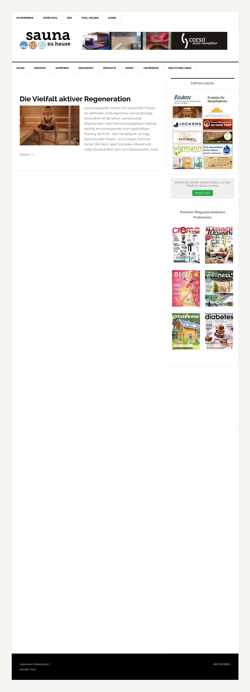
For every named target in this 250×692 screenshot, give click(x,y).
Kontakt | (25, 669)
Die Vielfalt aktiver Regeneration (75, 99)
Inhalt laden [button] (202, 193)
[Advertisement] (201, 396)
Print (33, 669)
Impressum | (27, 664)
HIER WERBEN (221, 664)
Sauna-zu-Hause (46, 41)
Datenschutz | (42, 664)
